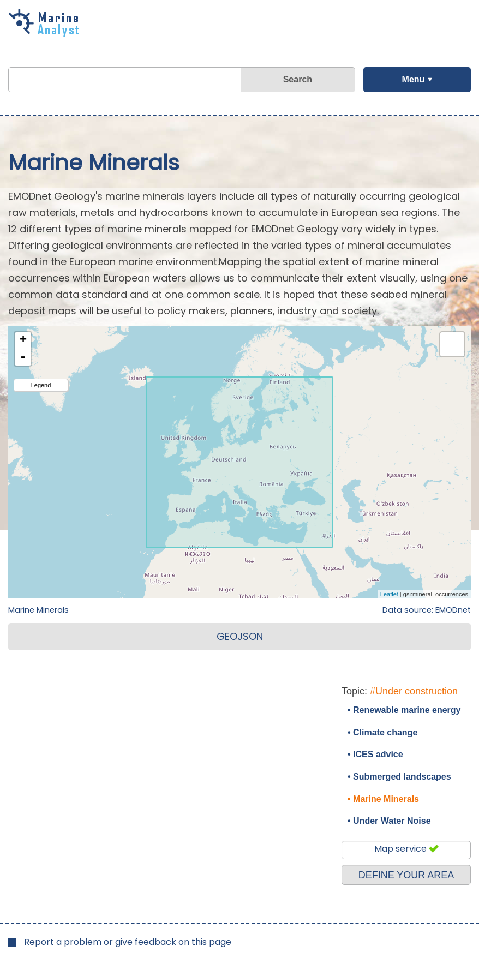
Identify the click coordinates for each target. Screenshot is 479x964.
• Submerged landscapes (399, 776)
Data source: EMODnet (426, 609)
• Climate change (382, 732)
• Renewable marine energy (404, 710)
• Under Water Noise (389, 820)
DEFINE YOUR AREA (406, 875)
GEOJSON (240, 636)
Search (297, 79)
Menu (413, 79)
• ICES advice (375, 754)
